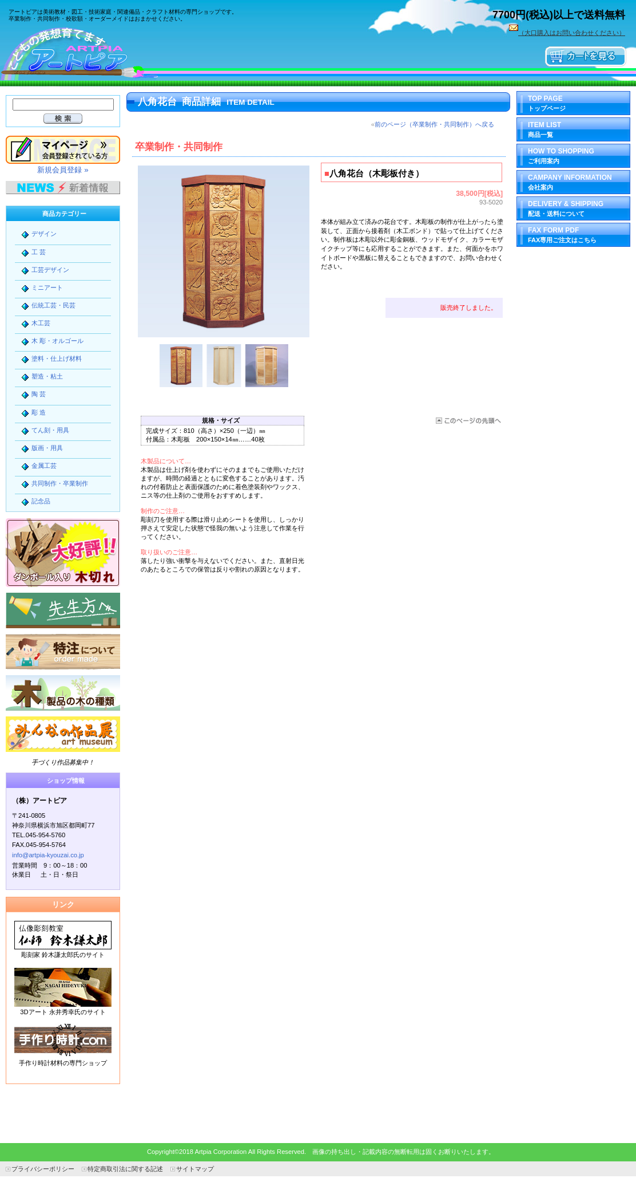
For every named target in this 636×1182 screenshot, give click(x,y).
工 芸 (38, 252)
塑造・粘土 (47, 376)
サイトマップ (195, 1168)
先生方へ (63, 610)
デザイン (44, 233)
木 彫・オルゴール (57, 340)
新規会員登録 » (62, 170)
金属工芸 (44, 465)
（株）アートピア (86, 52)
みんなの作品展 (63, 734)
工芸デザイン (50, 269)
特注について (63, 651)
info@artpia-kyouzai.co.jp (48, 855)
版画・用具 (47, 447)
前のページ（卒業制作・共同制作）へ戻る (434, 124)
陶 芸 (38, 394)
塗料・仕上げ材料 (56, 358)
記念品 (40, 501)
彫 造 (38, 412)
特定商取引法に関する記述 (125, 1168)
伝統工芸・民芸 (53, 305)
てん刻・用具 (50, 430)
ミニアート (47, 287)
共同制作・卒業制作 (59, 483)
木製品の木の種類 (63, 693)
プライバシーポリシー (42, 1168)
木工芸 (40, 323)
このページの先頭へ (467, 420)
